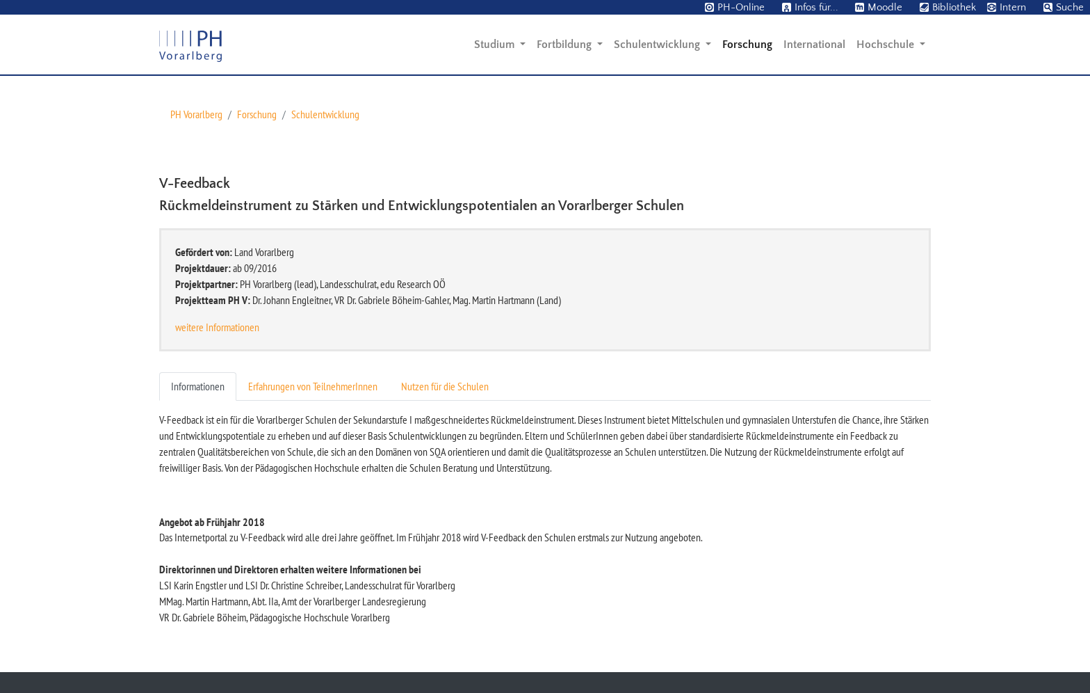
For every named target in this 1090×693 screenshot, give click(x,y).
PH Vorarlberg (196, 114)
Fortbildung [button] (565, 44)
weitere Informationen (217, 327)
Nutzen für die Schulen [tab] (445, 386)
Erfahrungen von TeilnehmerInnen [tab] (312, 386)
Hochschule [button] (886, 44)
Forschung (747, 44)
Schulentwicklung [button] (658, 44)
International (814, 44)
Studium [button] (495, 44)
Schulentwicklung (325, 114)
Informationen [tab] (198, 386)
